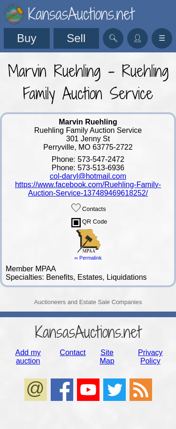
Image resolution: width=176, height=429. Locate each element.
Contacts (88, 207)
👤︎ (137, 38)
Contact (72, 352)
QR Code (89, 222)
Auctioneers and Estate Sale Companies (88, 301)
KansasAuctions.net (88, 332)
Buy (26, 38)
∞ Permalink (88, 258)
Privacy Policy (150, 357)
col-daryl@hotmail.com (88, 176)
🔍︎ (113, 38)
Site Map (107, 357)
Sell (76, 38)
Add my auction (28, 357)
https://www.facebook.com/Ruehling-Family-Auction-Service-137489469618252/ (88, 189)
